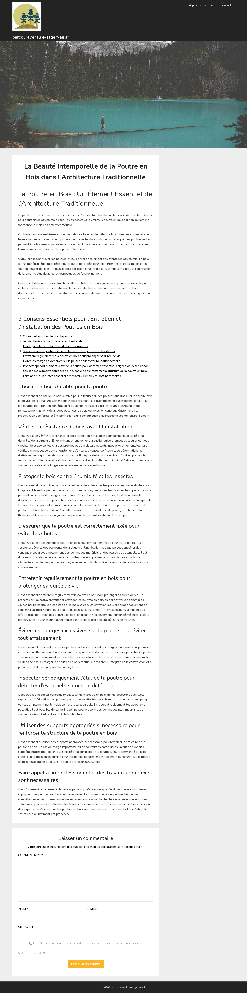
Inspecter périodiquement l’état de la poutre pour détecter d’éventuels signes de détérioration (86, 366)
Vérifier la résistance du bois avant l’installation (54, 341)
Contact (226, 5)
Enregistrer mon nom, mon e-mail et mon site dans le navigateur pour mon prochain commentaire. (86, 943)
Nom (23, 909)
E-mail (93, 909)
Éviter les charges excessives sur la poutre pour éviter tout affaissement (71, 361)
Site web (25, 927)
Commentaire (30, 855)
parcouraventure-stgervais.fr (40, 37)
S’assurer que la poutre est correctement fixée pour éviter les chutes (69, 351)
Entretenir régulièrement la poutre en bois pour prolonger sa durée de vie (72, 356)
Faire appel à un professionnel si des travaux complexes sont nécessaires (72, 376)
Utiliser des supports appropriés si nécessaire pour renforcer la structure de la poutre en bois (85, 371)
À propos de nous (201, 5)
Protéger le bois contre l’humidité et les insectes (55, 346)
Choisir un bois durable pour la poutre (47, 336)
